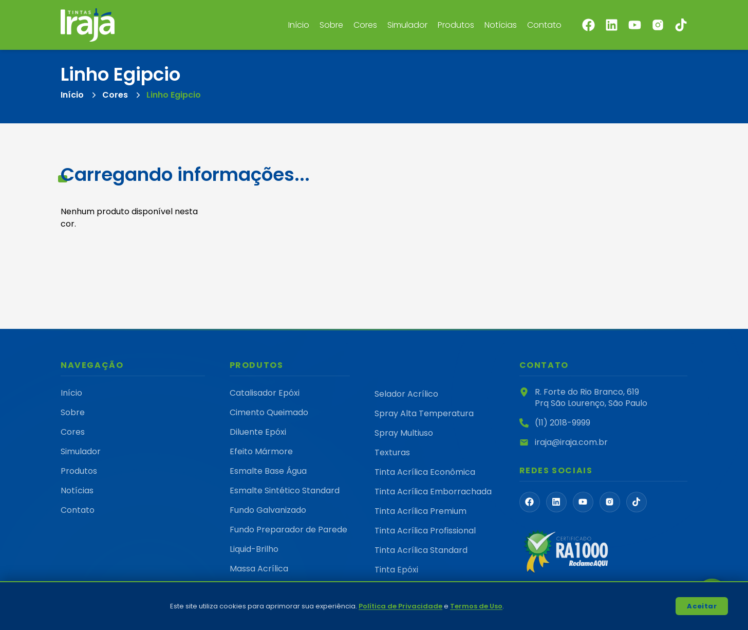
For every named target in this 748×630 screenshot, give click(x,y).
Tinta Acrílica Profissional (425, 530)
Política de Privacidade (400, 606)
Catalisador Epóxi (265, 393)
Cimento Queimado (269, 412)
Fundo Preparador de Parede (288, 529)
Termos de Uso (476, 606)
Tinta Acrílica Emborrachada (433, 491)
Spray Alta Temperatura (424, 413)
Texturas (392, 452)
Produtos (456, 25)
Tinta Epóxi (396, 570)
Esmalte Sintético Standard (285, 490)
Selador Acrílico (406, 394)
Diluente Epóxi (258, 432)
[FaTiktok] (636, 502)
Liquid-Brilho (254, 549)
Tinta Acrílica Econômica (425, 472)
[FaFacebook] (529, 502)
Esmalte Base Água (268, 471)
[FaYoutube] (583, 502)
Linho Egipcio (173, 95)
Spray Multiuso (404, 433)
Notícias (500, 25)
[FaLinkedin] (556, 502)
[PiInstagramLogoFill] (610, 502)
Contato (544, 25)
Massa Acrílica (259, 569)
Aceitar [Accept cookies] (702, 606)
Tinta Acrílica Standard (421, 550)
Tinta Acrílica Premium (420, 511)
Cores (365, 25)
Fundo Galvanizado (268, 510)
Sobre (331, 25)
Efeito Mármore (261, 451)
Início (298, 25)
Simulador (407, 25)
